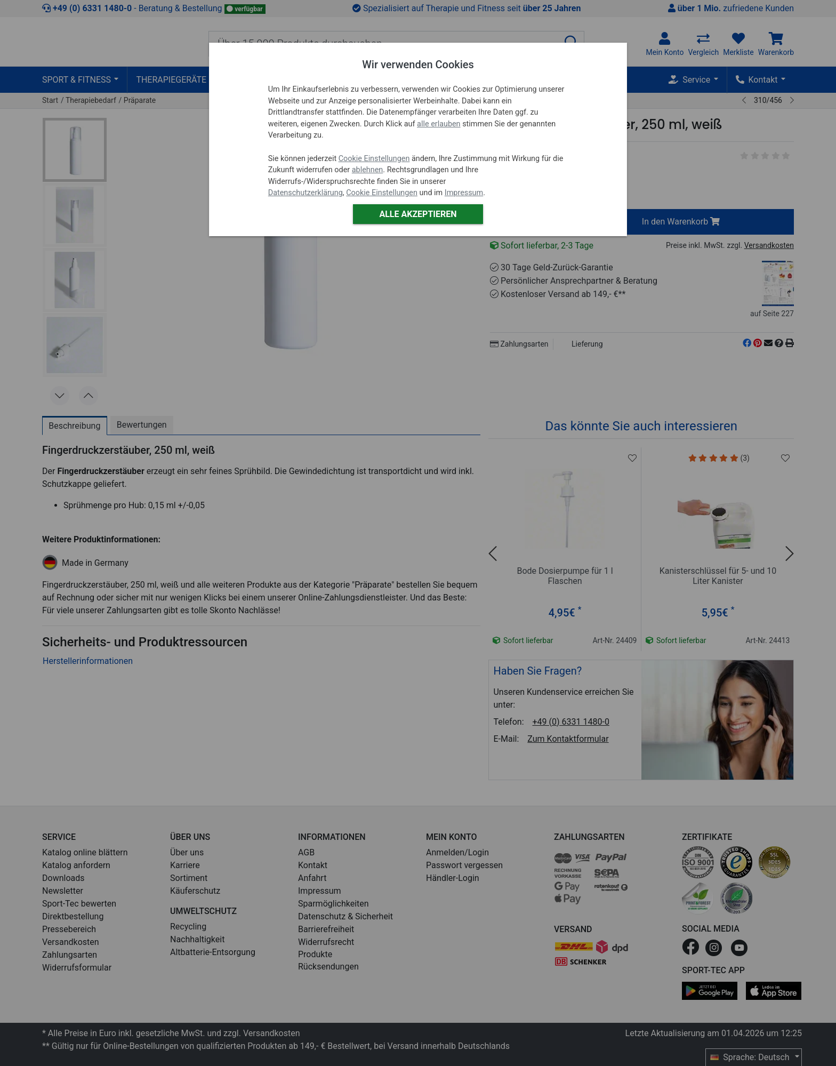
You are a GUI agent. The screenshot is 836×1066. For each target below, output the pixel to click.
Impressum (464, 192)
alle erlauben (438, 124)
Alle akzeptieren (417, 214)
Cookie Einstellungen (374, 158)
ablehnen (367, 169)
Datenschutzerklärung (305, 192)
